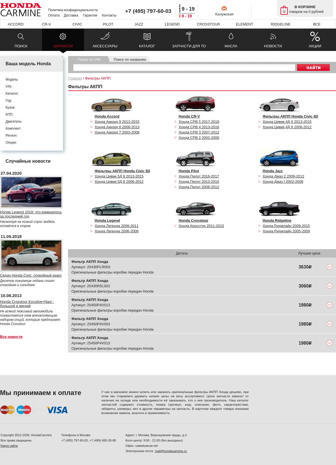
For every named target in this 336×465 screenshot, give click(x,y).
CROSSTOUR (208, 24)
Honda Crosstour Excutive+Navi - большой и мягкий (27, 304)
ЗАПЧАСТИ (63, 47)
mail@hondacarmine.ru (171, 451)
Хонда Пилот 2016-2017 (199, 176)
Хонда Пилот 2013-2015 (199, 181)
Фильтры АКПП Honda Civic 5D (122, 171)
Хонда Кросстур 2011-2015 (201, 226)
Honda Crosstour (193, 220)
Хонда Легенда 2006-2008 (117, 231)
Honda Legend (107, 220)
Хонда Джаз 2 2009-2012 (283, 176)
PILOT (108, 24)
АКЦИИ (315, 46)
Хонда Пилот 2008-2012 (199, 187)
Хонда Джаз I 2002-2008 (283, 181)
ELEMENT (244, 24)
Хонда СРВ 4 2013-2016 (199, 127)
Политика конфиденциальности (73, 10)
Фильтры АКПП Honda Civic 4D (290, 116)
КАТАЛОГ (147, 46)
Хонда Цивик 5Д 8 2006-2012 (119, 181)
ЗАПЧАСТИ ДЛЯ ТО (189, 46)
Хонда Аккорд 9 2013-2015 (117, 122)
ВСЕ (316, 24)
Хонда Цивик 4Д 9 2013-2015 (287, 122)
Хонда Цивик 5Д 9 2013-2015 (119, 176)
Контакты (109, 15)
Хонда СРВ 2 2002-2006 (199, 137)
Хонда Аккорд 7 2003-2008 (117, 132)
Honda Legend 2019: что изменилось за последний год (31, 214)
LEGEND (172, 24)
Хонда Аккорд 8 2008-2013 (117, 127)
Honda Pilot (189, 171)
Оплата (54, 15)
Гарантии (90, 15)
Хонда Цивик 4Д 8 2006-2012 (287, 127)
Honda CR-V (189, 116)
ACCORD (16, 24)
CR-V (46, 24)
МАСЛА (231, 46)
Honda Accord (107, 116)
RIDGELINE (280, 24)
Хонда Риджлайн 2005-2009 (286, 231)
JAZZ (138, 24)
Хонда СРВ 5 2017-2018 (199, 122)
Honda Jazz (273, 171)
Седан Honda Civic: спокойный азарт (31, 275)
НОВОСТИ (273, 46)
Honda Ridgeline (277, 220)
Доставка (71, 15)
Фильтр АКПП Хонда (89, 262)
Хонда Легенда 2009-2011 (117, 226)
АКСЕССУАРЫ (105, 46)
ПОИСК (21, 46)
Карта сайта (9, 445)
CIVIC (77, 24)
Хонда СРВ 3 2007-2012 (199, 132)
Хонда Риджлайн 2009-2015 (286, 226)
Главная (75, 78)
